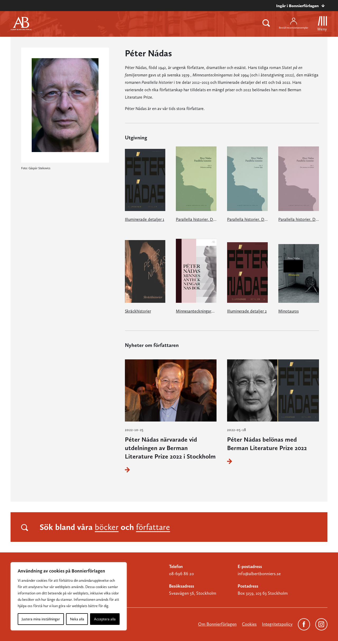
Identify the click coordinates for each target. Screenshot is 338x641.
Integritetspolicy (277, 624)
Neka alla (77, 619)
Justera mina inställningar (41, 619)
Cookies (249, 624)
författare (153, 527)
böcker (107, 527)
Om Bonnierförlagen (217, 624)
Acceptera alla (105, 619)
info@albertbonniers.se (259, 573)
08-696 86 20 (181, 573)
